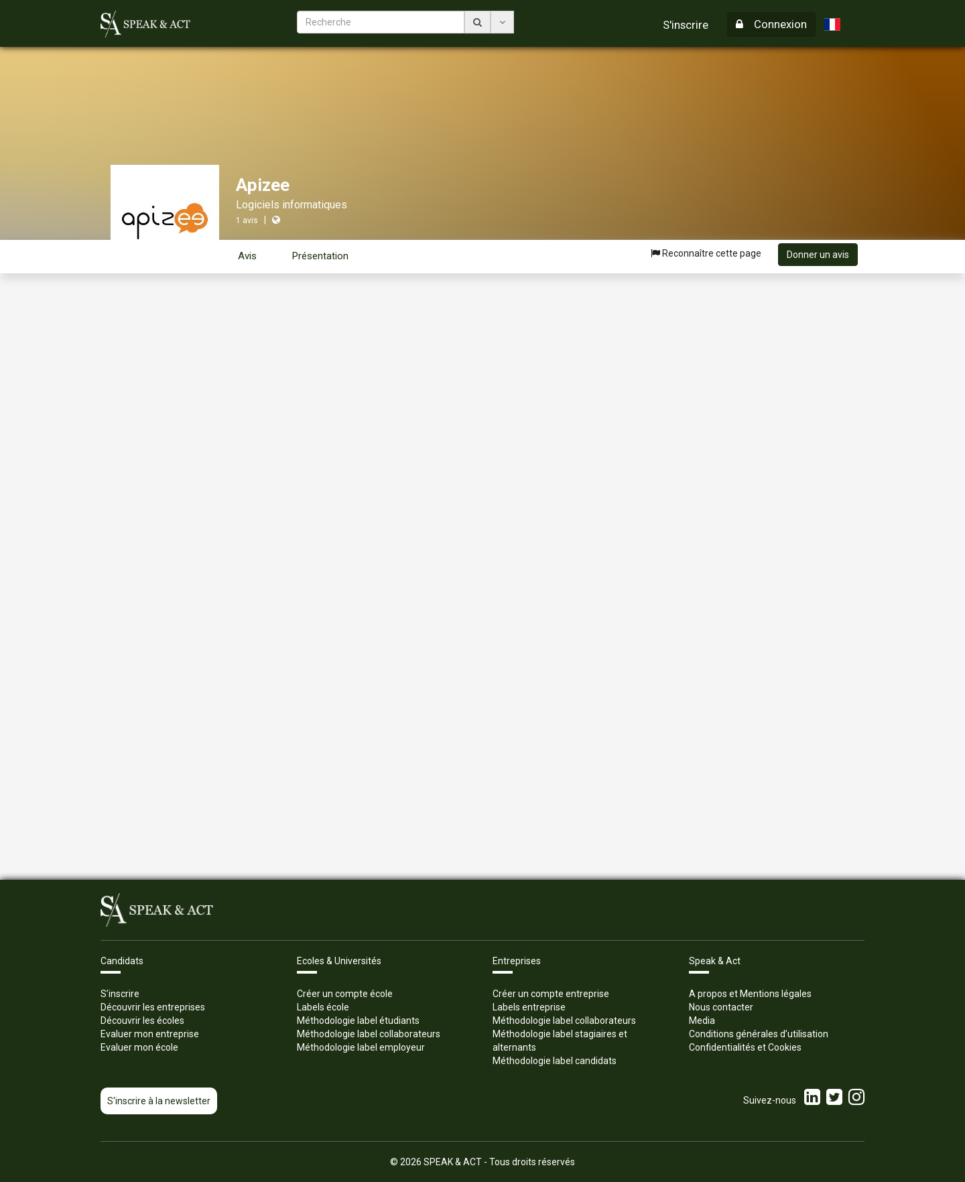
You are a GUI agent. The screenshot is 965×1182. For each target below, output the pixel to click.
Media (702, 1020)
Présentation (320, 256)
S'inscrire (685, 24)
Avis (247, 256)
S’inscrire (120, 993)
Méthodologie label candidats (555, 1060)
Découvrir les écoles (142, 1020)
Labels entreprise (529, 1007)
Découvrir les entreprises (153, 1007)
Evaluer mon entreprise (150, 1034)
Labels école (323, 1007)
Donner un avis (818, 254)
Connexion (771, 24)
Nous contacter (721, 1007)
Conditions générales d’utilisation (758, 1034)
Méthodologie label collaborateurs (368, 1034)
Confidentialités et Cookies (745, 1047)
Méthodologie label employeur (361, 1047)
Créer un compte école (345, 993)
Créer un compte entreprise (551, 993)
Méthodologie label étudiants (358, 1020)
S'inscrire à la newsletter (158, 1101)
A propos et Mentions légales (750, 993)
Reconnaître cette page (706, 253)
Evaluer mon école (139, 1047)
